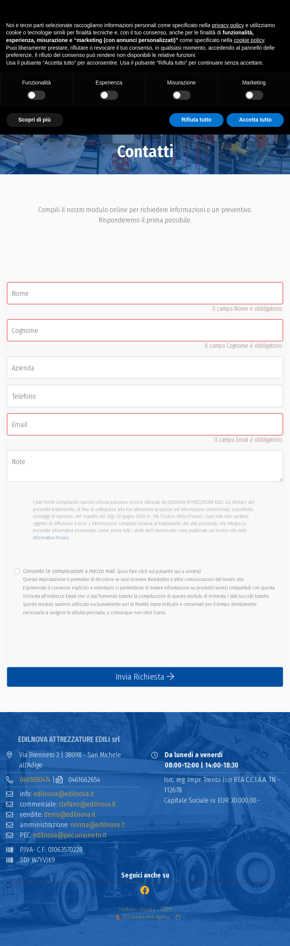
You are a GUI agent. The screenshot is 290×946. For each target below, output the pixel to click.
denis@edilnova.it (70, 814)
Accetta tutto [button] (255, 120)
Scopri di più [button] (34, 120)
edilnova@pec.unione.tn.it (70, 835)
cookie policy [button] (249, 40)
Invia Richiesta (145, 677)
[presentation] (65, 646)
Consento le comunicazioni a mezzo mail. (149, 591)
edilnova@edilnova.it (64, 794)
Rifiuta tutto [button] (196, 120)
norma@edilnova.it (97, 825)
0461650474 (35, 780)
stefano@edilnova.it (87, 804)
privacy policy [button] (228, 25)
